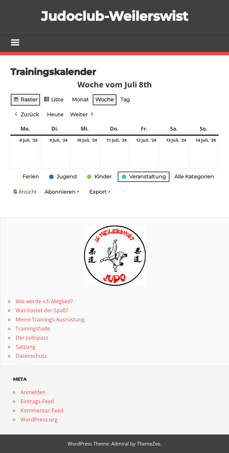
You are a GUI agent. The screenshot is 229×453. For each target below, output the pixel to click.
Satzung (25, 346)
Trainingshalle (33, 328)
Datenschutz (31, 355)
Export (100, 192)
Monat (80, 100)
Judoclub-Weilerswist (114, 16)
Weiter (82, 114)
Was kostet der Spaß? (42, 310)
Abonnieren (63, 192)
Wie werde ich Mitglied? (44, 301)
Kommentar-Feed (41, 410)
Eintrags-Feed (37, 401)
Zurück (26, 114)
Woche (104, 100)
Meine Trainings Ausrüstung (50, 319)
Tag (125, 100)
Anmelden (33, 392)
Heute (55, 114)
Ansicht (25, 193)
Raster (25, 100)
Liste (53, 100)
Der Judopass (32, 337)
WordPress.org (39, 419)
